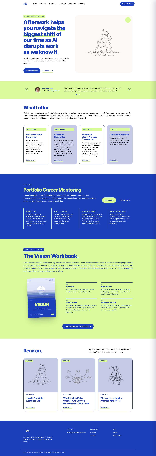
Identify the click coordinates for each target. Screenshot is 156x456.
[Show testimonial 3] (79, 94)
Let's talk (81, 4)
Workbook (62, 4)
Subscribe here (127, 4)
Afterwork (42, 4)
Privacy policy (117, 435)
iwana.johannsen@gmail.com (76, 433)
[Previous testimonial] (26, 89)
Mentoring (52, 4)
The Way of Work (54, 91)
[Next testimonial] (129, 89)
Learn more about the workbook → (78, 326)
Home (34, 4)
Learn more (109, 200)
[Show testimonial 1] (76, 94)
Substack (93, 433)
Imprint (115, 433)
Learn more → (48, 71)
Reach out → (86, 160)
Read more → (30, 407)
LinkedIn (92, 435)
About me (72, 4)
